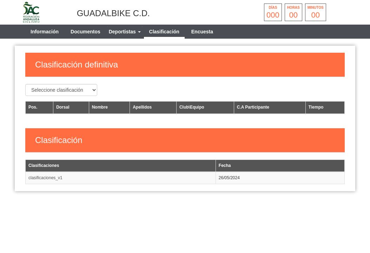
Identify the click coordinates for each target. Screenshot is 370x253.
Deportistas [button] (125, 31)
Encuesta (202, 31)
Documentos (85, 31)
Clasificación (164, 31)
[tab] (125, 31)
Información (45, 31)
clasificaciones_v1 (45, 177)
